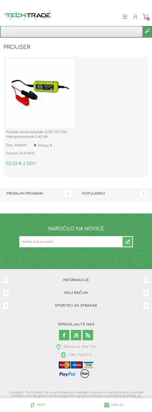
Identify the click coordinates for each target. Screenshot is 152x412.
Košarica (145, 17)
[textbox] (71, 31)
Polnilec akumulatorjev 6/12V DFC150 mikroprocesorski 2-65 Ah (36, 134)
